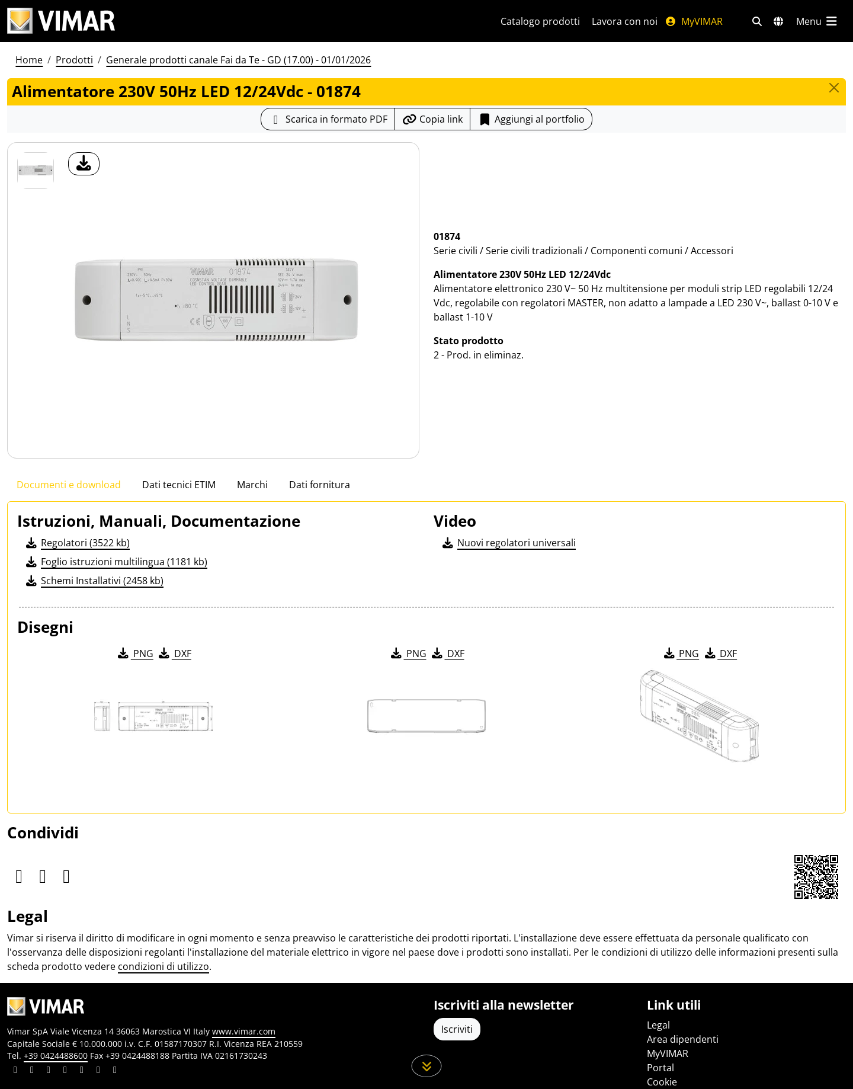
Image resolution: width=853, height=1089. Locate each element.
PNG (134, 653)
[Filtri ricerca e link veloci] (757, 21)
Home (29, 59)
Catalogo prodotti (540, 21)
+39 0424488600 (56, 1055)
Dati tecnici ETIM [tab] (179, 484)
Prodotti (74, 59)
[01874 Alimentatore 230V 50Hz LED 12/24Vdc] (35, 170)
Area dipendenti (683, 1039)
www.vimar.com (243, 1031)
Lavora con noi (625, 21)
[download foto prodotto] (84, 163)
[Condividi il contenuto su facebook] (32, 1071)
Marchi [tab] (252, 484)
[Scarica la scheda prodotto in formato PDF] (328, 119)
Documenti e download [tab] (69, 484)
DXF (174, 653)
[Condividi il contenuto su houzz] (98, 1071)
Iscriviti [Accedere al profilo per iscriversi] (457, 1029)
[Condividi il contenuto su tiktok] (115, 1071)
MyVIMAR (694, 21)
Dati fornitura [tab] (319, 484)
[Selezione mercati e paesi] (778, 21)
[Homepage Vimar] (239, 21)
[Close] (834, 88)
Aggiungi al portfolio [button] (531, 119)
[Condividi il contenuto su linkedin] (15, 1071)
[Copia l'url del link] (432, 119)
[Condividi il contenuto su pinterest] (48, 1071)
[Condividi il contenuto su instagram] (65, 1071)
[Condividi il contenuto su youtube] (82, 1071)
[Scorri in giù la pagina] (427, 1066)
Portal (660, 1067)
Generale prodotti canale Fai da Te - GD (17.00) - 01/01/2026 (238, 59)
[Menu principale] (817, 21)
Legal (658, 1025)
